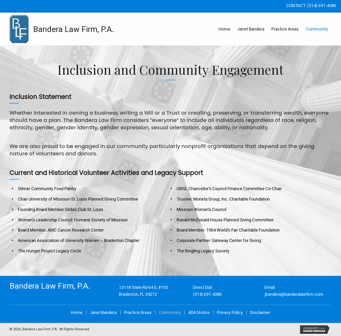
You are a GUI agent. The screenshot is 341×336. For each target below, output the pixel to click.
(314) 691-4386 (321, 5)
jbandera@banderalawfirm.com (294, 294)
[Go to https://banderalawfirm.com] (48, 29)
